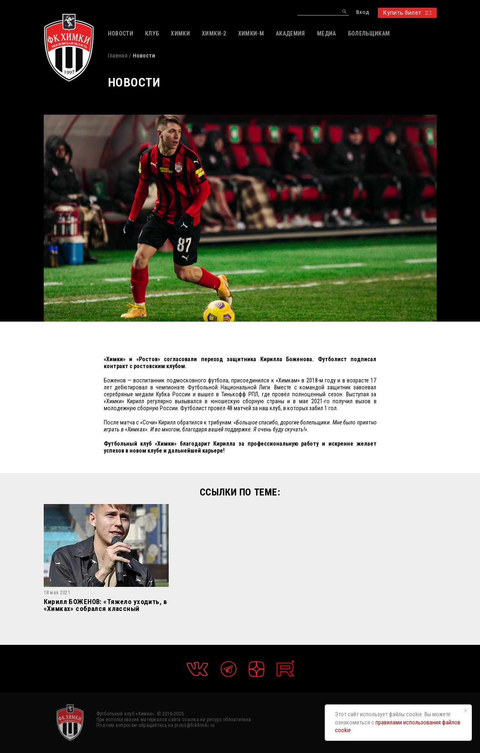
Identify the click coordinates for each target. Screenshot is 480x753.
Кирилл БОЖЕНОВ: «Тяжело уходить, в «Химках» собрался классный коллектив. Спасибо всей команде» (105, 605)
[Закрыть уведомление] (466, 710)
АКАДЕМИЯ (290, 33)
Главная (117, 55)
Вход (362, 12)
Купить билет (407, 12)
